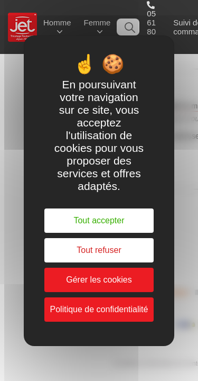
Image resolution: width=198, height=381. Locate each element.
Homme (57, 22)
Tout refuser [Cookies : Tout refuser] (99, 250)
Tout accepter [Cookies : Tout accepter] (98, 220)
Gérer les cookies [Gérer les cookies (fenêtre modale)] (99, 279)
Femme (97, 22)
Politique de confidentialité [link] (99, 309)
